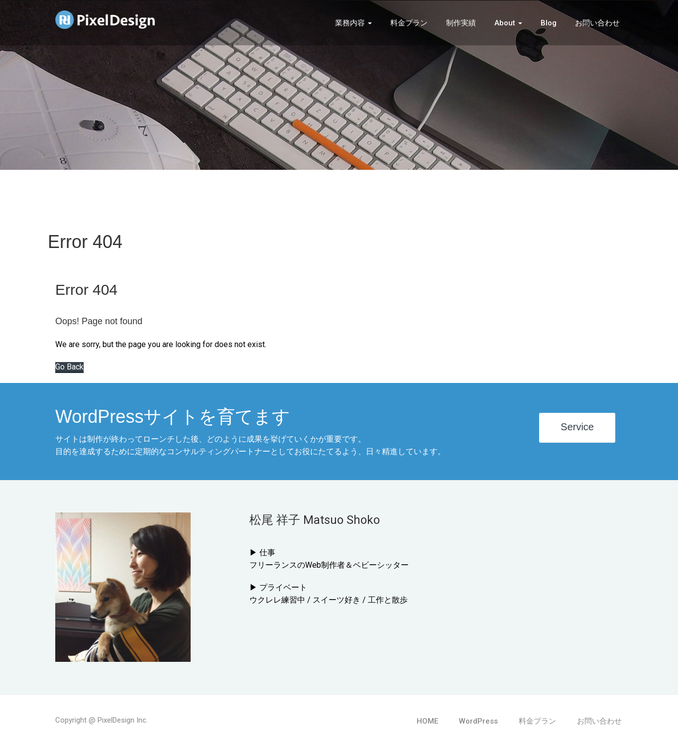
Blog (549, 22)
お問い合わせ (597, 22)
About (508, 22)
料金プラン (409, 22)
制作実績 (461, 22)
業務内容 (353, 22)
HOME (427, 721)
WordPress (478, 721)
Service (577, 426)
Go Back (69, 367)
